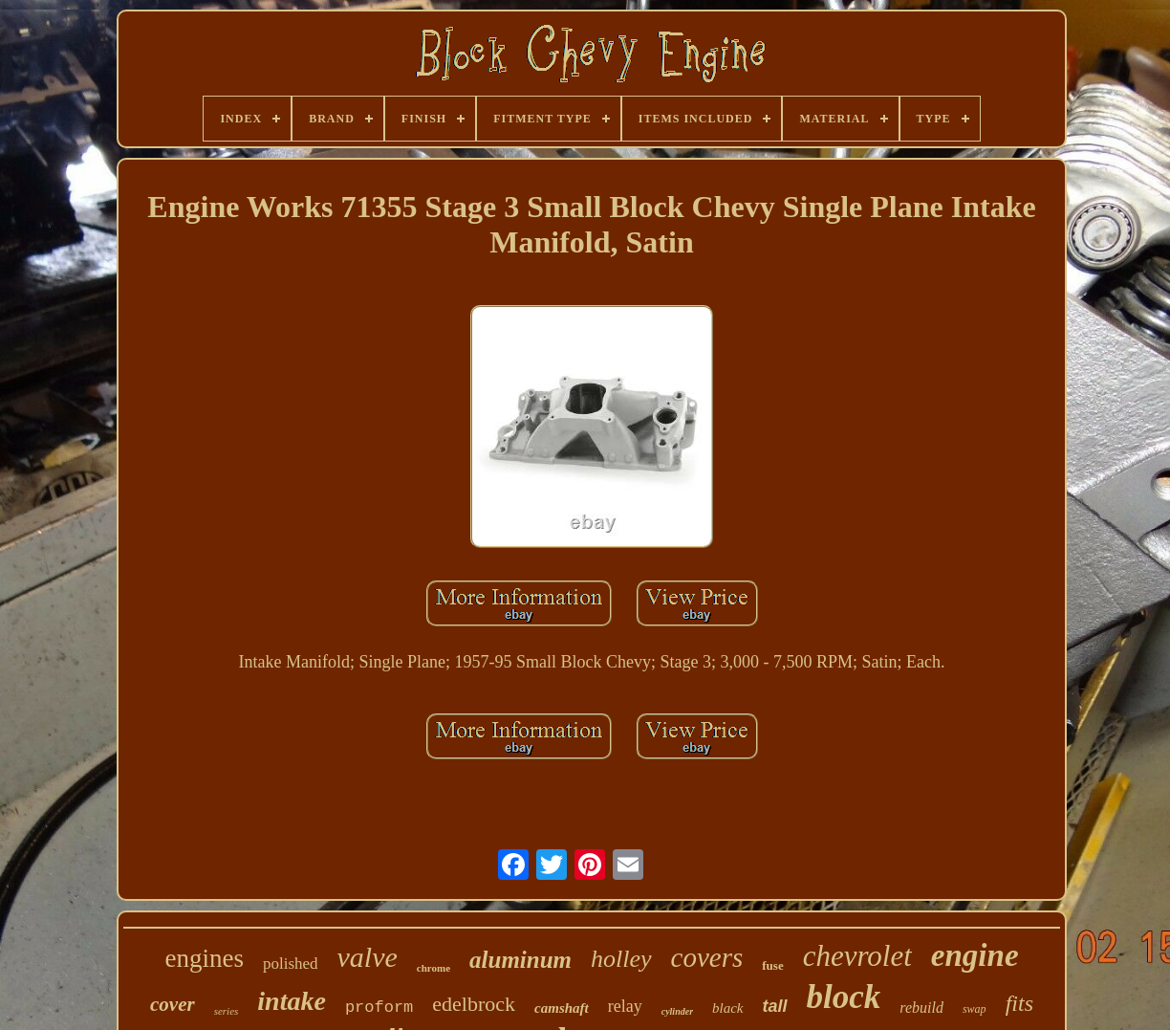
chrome (433, 968)
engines (203, 958)
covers (707, 957)
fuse (772, 965)
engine (975, 955)
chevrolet (857, 956)
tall (775, 1006)
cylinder (677, 1011)
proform (379, 1007)
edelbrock (473, 1004)
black (727, 1008)
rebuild (921, 1007)
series (226, 1011)
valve (367, 957)
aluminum (520, 960)
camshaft (561, 1008)
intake (291, 1001)
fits (1019, 1003)
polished (290, 963)
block (844, 997)
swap (974, 1009)
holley (621, 959)
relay (625, 1006)
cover (172, 1004)
